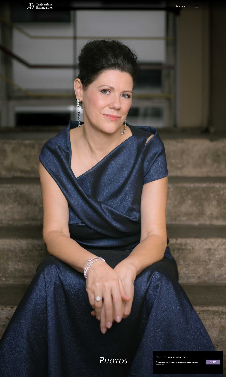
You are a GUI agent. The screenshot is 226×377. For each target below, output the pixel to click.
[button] (184, 6)
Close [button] (213, 362)
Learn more (160, 364)
